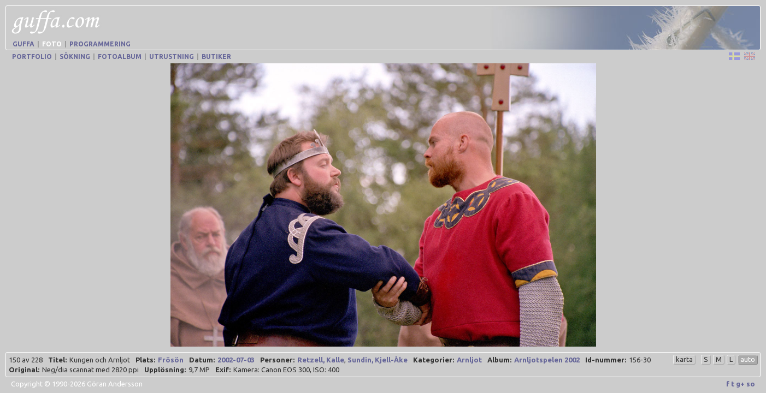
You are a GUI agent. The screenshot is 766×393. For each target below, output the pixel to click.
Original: (24, 369)
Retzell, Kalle (320, 360)
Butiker (216, 56)
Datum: (202, 360)
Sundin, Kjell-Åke (377, 360)
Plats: (145, 360)
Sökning (75, 56)
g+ (740, 384)
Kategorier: (433, 360)
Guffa (23, 43)
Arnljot (469, 360)
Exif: (223, 369)
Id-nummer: (605, 360)
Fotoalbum (120, 56)
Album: (499, 360)
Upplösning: (165, 369)
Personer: (277, 360)
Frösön (171, 360)
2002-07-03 (236, 360)
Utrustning (171, 56)
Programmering (100, 43)
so (750, 384)
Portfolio (32, 56)
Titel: (57, 360)
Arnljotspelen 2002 (547, 360)
